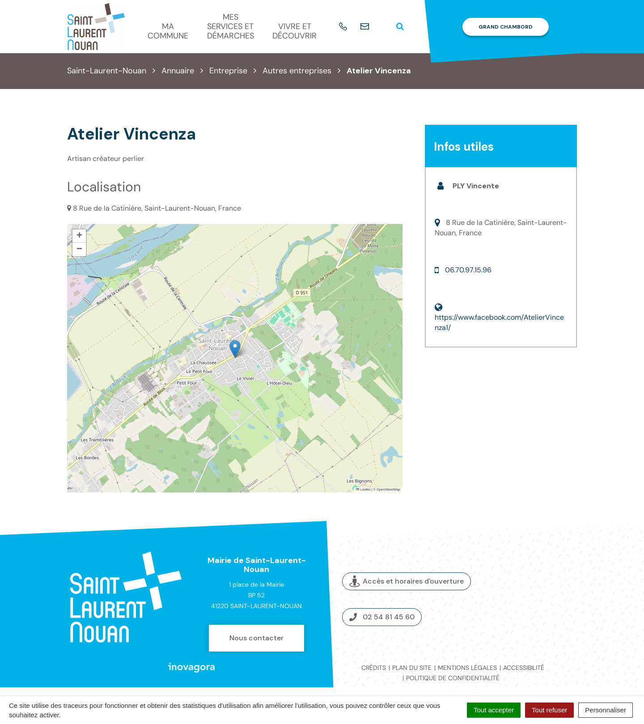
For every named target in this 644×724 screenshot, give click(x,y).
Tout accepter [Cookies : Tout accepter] (494, 710)
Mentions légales (467, 668)
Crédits (373, 668)
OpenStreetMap (388, 489)
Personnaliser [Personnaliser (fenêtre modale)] (605, 710)
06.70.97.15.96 (468, 270)
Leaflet (363, 489)
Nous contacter (256, 638)
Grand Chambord (506, 26)
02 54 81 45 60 (382, 617)
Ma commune (168, 31)
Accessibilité (523, 668)
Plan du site (412, 668)
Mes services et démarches (230, 26)
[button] (235, 349)
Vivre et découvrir (294, 31)
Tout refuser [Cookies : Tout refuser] (549, 710)
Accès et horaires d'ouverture (406, 581)
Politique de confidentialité (453, 678)
